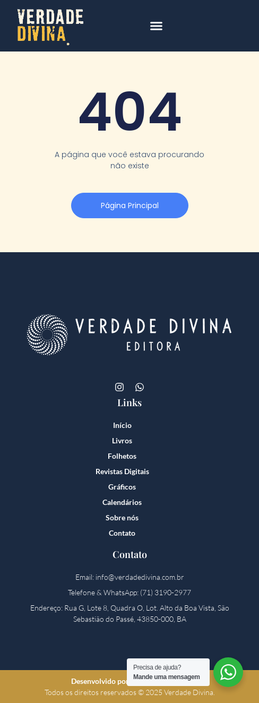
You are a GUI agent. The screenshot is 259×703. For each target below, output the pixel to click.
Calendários (122, 502)
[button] (156, 26)
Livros (122, 440)
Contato (122, 532)
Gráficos (122, 486)
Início (122, 425)
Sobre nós (122, 517)
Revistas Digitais (122, 471)
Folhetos (122, 455)
